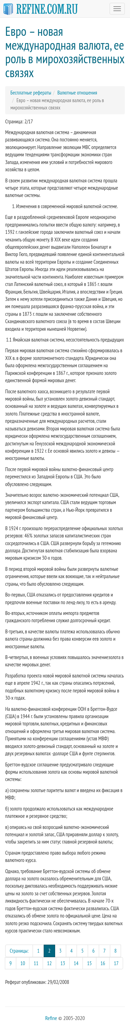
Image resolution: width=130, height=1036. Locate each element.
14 (76, 963)
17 (116, 963)
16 (103, 963)
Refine (51, 1017)
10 (22, 963)
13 (62, 963)
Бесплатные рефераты (30, 92)
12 (49, 963)
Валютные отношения (77, 92)
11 (36, 963)
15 (89, 963)
